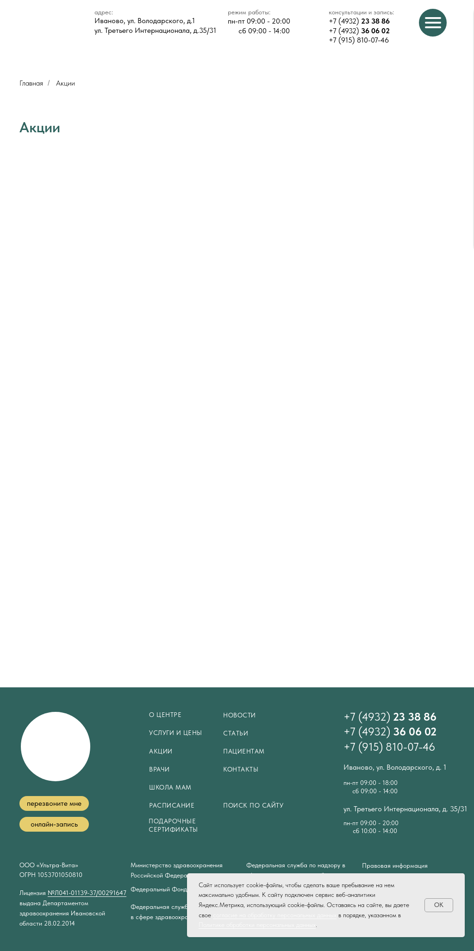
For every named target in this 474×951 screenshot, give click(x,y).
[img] (47, 25)
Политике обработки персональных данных (257, 924)
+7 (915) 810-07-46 (359, 40)
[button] (54, 803)
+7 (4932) (359, 21)
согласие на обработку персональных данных (275, 915)
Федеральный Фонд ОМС (167, 889)
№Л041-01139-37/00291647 (87, 892)
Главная (31, 83)
